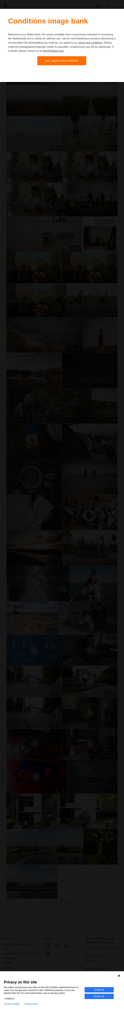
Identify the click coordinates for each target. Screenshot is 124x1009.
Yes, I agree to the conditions (61, 60)
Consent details (12, 1004)
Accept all (99, 989)
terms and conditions (91, 42)
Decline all (99, 996)
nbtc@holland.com (53, 51)
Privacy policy (31, 1004)
